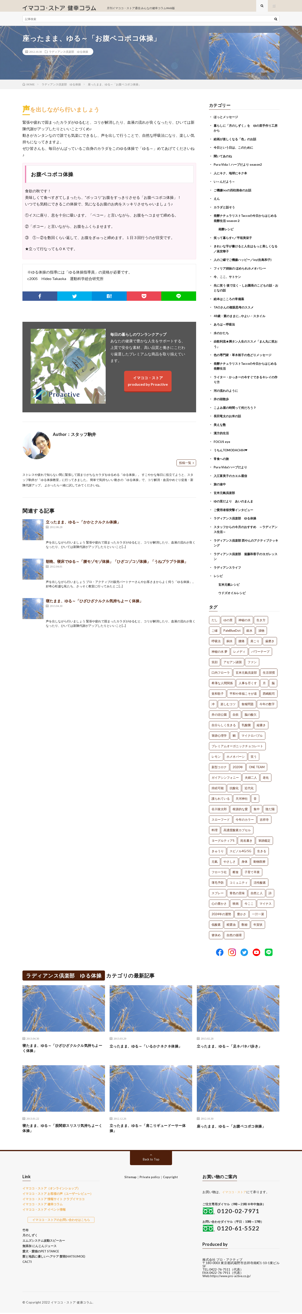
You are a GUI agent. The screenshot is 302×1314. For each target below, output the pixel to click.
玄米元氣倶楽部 (225, 492)
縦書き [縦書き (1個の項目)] (261, 722)
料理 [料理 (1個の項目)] (215, 827)
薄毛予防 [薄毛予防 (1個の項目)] (218, 880)
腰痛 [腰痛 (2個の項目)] (241, 638)
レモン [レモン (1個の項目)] (216, 754)
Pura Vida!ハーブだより (232, 467)
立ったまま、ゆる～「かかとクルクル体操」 (83, 526)
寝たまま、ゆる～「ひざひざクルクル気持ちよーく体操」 (94, 605)
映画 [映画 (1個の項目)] (236, 901)
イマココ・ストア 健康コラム (72, 1303)
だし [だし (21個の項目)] (215, 617)
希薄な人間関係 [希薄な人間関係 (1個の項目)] (222, 680)
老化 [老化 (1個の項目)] (266, 775)
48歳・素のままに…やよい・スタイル (241, 317)
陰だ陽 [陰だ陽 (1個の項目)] (270, 806)
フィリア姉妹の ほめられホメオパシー (242, 271)
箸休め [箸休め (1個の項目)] (216, 932)
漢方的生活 (222, 433)
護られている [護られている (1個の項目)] (221, 796)
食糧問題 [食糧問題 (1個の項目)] (247, 701)
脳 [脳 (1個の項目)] (273, 680)
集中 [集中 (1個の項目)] (257, 806)
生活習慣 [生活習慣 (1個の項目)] (269, 670)
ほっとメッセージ (227, 121)
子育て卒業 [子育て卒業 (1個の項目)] (252, 869)
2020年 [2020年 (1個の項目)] (238, 764)
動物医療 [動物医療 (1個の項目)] (259, 859)
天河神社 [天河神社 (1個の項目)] (242, 796)
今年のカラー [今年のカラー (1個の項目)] (245, 817)
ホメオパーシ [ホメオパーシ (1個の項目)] (235, 754)
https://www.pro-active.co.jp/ (232, 1277)
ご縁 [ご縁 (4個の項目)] (215, 628)
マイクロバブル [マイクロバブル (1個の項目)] (252, 733)
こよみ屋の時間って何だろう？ (236, 408)
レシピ (218, 574)
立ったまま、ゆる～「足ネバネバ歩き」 (236, 1043)
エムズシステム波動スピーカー (43, 1242)
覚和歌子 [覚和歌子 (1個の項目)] (218, 691)
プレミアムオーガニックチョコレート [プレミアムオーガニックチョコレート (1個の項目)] (237, 743)
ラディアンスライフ (228, 565)
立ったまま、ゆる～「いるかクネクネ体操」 (148, 1046)
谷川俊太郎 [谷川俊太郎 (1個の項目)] (219, 806)
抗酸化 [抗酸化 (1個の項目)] (234, 785)
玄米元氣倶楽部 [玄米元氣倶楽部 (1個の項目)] (246, 670)
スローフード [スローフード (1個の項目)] (221, 817)
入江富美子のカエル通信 (232, 475)
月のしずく (30, 1236)
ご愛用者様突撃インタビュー (235, 509)
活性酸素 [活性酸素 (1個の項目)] (260, 880)
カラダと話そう (225, 210)
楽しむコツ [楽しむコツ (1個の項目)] (228, 701)
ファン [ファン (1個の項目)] (252, 659)
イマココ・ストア (235, 1193)
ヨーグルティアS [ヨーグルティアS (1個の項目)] (223, 838)
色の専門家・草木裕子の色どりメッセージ (245, 356)
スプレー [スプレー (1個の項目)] (218, 890)
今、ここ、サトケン (228, 279)
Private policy (150, 1178)
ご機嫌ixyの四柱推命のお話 (234, 194)
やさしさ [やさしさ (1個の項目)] (229, 859)
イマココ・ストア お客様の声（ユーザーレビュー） (57, 1194)
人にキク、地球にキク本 (232, 177)
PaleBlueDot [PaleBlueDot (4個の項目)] (232, 628)
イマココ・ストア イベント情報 (44, 1210)
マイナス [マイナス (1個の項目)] (265, 901)
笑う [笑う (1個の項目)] (254, 754)
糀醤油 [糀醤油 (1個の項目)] (231, 922)
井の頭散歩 (222, 399)
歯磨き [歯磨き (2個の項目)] (269, 638)
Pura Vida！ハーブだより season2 (239, 168)
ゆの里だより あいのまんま (235, 500)
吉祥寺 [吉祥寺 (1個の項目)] (264, 817)
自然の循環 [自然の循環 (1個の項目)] (234, 932)
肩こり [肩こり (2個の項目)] (254, 638)
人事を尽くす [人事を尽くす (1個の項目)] (248, 680)
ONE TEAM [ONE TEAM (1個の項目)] (257, 764)
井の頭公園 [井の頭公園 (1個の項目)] (219, 712)
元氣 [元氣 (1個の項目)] (215, 859)
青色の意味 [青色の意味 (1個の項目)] (237, 890)
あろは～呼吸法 (225, 326)
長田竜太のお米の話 (228, 416)
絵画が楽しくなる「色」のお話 (236, 143)
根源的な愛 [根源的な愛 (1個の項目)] (240, 806)
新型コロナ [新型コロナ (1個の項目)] (219, 764)
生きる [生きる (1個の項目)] (261, 848)
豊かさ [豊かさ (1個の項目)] (241, 911)
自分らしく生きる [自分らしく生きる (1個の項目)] (224, 722)
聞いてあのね (223, 160)
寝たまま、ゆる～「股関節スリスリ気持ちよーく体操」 (63, 1128)
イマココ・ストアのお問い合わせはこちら (61, 1221)
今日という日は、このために (235, 152)
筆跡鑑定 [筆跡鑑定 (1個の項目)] (264, 838)
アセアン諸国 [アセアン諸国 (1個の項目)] (232, 659)
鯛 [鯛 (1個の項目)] (234, 733)
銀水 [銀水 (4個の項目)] (249, 628)
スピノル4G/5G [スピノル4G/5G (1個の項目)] (240, 848)
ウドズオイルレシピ (233, 590)
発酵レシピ (226, 232)
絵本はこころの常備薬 (230, 301)
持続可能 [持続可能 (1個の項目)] (218, 785)
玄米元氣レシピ (229, 582)
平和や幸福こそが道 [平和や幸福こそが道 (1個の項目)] (243, 691)
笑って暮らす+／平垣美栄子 (234, 240)
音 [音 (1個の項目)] (255, 796)
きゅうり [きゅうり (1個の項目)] (218, 848)
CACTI (27, 1263)
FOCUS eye (222, 441)
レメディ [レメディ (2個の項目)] (239, 649)
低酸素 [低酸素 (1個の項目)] (216, 922)
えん (217, 202)
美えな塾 (220, 425)
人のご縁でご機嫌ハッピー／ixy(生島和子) (245, 262)
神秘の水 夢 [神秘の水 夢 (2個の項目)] (219, 649)
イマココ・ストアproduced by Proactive (148, 385)
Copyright (170, 1178)
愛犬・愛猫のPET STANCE (40, 1252)
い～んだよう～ (225, 185)
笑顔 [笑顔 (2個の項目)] (215, 659)
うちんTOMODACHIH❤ (232, 450)
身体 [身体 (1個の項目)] (244, 859)
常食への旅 (222, 458)
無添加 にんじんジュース (39, 1247)
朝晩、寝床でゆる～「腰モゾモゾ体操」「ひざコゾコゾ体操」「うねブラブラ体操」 (117, 566)
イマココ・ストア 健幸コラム (42, 1205)
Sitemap (130, 1178)
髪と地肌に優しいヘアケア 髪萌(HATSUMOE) (53, 1257)
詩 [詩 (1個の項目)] (270, 890)
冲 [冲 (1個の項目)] (213, 701)
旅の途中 (220, 483)
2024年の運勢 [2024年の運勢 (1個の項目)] (221, 911)
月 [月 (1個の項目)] (264, 680)
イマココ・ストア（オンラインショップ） (51, 1189)
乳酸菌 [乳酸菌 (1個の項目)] (246, 722)
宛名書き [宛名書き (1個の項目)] (246, 838)
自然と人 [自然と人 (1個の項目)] (257, 890)
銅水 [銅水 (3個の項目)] (229, 638)
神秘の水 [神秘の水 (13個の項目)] (244, 617)
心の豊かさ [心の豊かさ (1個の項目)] (219, 901)
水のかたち (222, 334)
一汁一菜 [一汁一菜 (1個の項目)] (258, 911)
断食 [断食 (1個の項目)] (236, 869)
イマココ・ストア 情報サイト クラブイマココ (53, 1200)
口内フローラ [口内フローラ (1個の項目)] (221, 670)
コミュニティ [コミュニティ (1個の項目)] (239, 880)
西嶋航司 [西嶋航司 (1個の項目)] (269, 691)
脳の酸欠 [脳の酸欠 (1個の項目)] (250, 712)
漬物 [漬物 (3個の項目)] (261, 628)
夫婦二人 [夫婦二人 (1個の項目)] (251, 775)
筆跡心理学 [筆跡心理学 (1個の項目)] (219, 733)
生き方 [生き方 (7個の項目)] (261, 617)
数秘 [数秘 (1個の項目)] (244, 922)
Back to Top (151, 1160)
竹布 (25, 1231)
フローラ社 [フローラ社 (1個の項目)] (219, 869)
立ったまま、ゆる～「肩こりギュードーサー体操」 (151, 1128)
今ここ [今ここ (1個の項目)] (249, 901)
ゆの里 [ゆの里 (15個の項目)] (228, 617)
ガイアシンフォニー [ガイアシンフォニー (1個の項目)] (225, 775)
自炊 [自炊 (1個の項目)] (236, 712)
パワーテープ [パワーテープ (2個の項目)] (260, 649)
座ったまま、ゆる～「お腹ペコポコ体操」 (238, 1125)
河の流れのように (227, 391)
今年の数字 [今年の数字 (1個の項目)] (267, 701)
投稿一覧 (185, 467)
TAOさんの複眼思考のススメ (235, 309)
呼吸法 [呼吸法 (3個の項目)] (216, 638)
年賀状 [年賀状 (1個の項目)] (257, 922)
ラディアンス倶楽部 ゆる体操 (68, 56)
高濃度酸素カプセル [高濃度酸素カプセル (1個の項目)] (237, 827)
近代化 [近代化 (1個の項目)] (249, 785)
